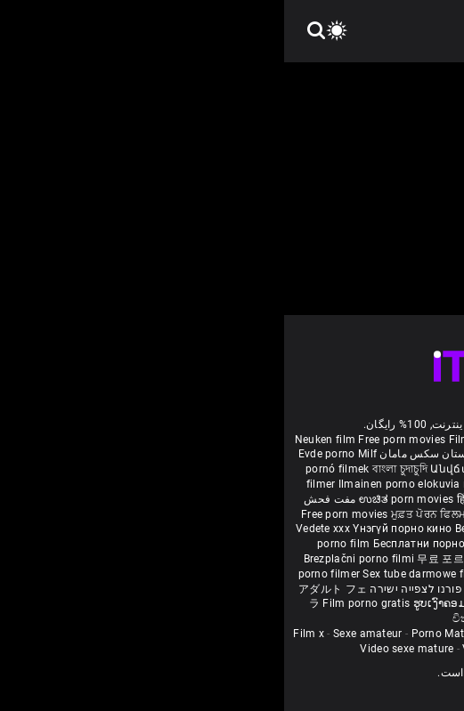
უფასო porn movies (337, 469)
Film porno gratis (83, 603)
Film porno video (345, 648)
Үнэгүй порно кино (119, 528)
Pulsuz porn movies (367, 574)
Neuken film (41, 439)
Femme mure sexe (403, 633)
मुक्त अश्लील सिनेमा (331, 603)
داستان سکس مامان (143, 454)
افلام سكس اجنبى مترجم (392, 454)
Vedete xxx (39, 528)
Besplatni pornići (279, 543)
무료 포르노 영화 (175, 559)
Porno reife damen (406, 439)
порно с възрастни (229, 484)
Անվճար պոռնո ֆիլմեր (216, 469)
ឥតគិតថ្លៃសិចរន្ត (221, 514)
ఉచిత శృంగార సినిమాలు (300, 499)
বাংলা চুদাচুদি (115, 469)
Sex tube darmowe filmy (139, 574)
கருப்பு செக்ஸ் (317, 484)
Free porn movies (119, 439)
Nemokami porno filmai (361, 528)
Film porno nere (205, 439)
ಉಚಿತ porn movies (124, 499)
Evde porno (42, 454)
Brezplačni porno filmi (77, 559)
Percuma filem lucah (361, 559)
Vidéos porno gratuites (236, 648)
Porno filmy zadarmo (377, 543)
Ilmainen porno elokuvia (116, 484)
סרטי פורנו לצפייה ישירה (145, 589)
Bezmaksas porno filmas (235, 528)
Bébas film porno (253, 618)
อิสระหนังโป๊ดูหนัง (262, 559)
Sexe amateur (83, 633)
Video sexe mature (122, 648)
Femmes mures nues (295, 633)
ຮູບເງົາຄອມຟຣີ (164, 603)
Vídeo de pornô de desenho (263, 454)
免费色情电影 (291, 514)
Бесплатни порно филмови (162, 543)
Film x (24, 633)
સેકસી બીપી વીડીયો (398, 484)
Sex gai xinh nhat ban (301, 439)
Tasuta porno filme (283, 589)
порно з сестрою (370, 514)
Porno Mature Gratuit (180, 633)
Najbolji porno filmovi (258, 574)
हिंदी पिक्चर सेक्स (208, 499)
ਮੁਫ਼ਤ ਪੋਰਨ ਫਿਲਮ (146, 514)
